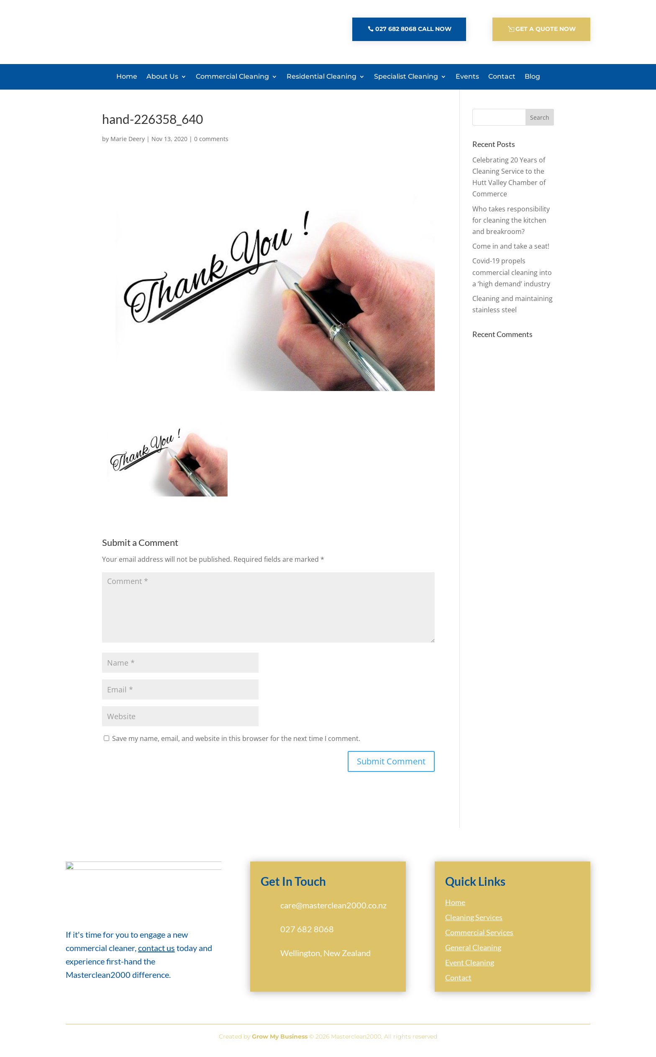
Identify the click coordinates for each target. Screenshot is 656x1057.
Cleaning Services (473, 922)
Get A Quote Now (545, 29)
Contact (501, 76)
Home (126, 76)
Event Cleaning (469, 967)
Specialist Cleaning (406, 76)
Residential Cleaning (321, 76)
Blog (532, 76)
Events (467, 76)
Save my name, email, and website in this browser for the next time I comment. (236, 743)
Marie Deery (127, 144)
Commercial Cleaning (232, 76)
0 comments (211, 144)
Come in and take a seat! (510, 251)
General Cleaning (473, 952)
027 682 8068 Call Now (413, 29)
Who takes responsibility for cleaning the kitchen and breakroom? (511, 225)
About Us (162, 76)
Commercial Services (479, 937)
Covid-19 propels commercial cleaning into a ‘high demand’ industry (512, 277)
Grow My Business (280, 1041)
